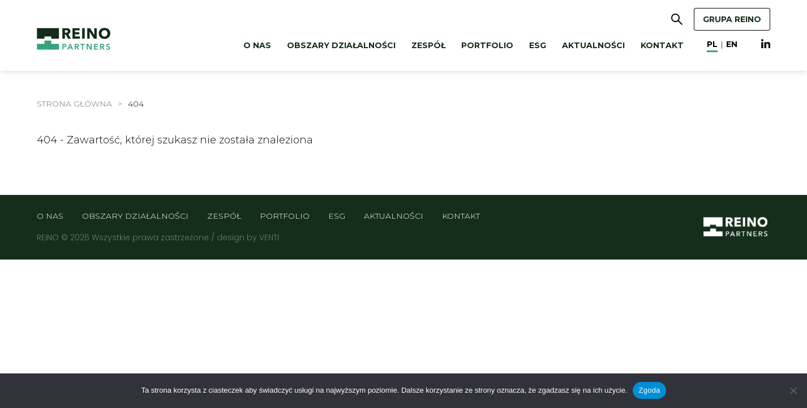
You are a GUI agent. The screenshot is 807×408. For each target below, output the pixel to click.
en (731, 44)
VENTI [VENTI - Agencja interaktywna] (269, 237)
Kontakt (662, 45)
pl (712, 44)
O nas (257, 45)
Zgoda (649, 390)
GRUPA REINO (732, 19)
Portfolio (487, 45)
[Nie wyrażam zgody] (793, 390)
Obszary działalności (341, 45)
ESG (537, 45)
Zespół (428, 45)
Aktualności (593, 45)
